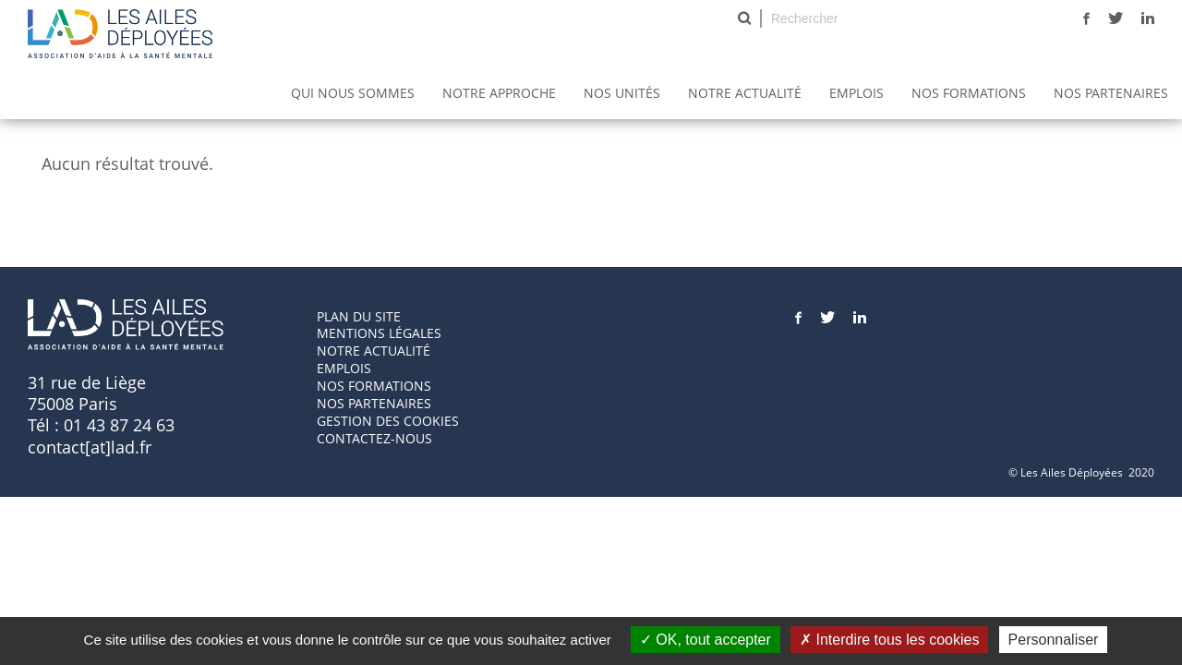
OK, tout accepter (705, 639)
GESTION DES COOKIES (388, 420)
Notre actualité (745, 93)
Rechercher (744, 18)
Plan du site (359, 316)
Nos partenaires (1111, 93)
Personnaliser (1053, 639)
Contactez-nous (374, 438)
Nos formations (374, 385)
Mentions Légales (379, 333)
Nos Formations (968, 93)
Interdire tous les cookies (889, 639)
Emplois (856, 93)
